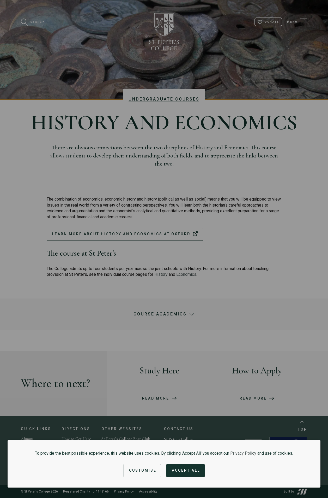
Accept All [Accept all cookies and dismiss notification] (186, 470)
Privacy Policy (243, 453)
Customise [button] (142, 470)
